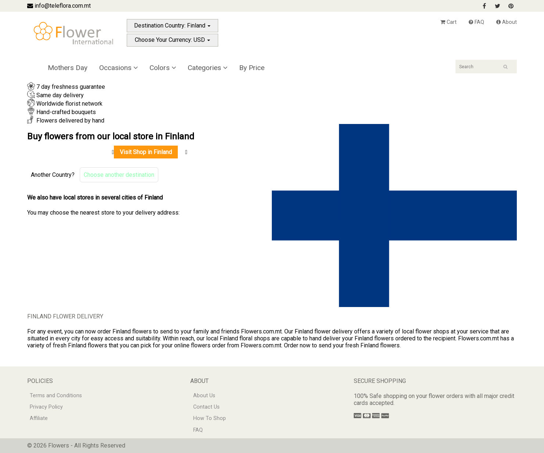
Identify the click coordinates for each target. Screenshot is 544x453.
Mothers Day (67, 67)
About (506, 22)
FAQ (476, 22)
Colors (162, 67)
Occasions (118, 67)
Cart (448, 22)
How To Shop (209, 418)
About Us (204, 395)
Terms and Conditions (56, 395)
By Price (251, 67)
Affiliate (39, 418)
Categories (207, 67)
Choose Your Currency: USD (172, 39)
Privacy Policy (46, 407)
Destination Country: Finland (172, 25)
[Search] (486, 66)
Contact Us (206, 407)
